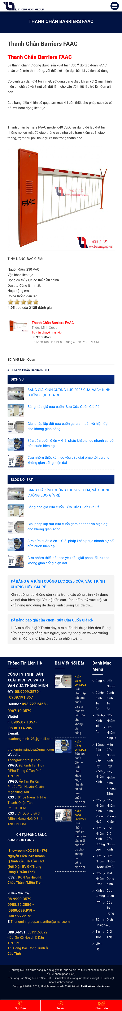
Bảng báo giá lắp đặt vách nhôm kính (100, 763)
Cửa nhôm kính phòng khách (111, 811)
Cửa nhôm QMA (110, 861)
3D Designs (101, 922)
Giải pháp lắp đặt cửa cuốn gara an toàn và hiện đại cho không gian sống (80, 711)
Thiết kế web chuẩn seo (95, 986)
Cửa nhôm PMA (100, 878)
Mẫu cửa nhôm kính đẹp (110, 755)
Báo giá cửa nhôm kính (110, 838)
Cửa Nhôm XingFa (111, 732)
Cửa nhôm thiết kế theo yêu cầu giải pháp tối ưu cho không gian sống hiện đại (80, 845)
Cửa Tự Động (110, 908)
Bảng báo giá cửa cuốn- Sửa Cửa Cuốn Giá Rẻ (63, 407)
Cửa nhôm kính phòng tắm (111, 783)
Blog (99, 681)
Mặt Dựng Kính (110, 878)
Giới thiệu (110, 934)
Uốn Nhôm (110, 683)
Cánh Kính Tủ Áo (99, 701)
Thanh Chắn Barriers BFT (31, 370)
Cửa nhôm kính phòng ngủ (100, 811)
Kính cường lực (100, 896)
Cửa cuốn (110, 893)
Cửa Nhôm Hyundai (101, 861)
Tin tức (98, 934)
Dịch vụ (109, 922)
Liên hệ (98, 946)
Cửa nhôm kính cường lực (100, 838)
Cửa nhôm (110, 718)
